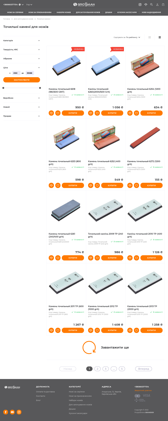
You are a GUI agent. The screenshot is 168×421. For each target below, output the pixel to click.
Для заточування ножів (23, 19)
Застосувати (21, 80)
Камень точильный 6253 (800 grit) (65, 162)
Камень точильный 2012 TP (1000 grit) (103, 307)
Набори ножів (76, 400)
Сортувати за (119, 37)
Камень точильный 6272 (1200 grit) (143, 162)
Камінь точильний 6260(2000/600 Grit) (99, 90)
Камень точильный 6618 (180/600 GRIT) (62, 90)
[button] (51, 113)
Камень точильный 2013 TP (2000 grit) (142, 307)
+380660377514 (142, 387)
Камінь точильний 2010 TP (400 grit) (144, 235)
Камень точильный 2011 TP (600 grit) (66, 307)
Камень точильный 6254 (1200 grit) (143, 90)
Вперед (143, 368)
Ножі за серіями (77, 392)
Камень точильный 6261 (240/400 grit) (62, 235)
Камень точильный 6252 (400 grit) (104, 162)
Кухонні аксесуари (78, 413)
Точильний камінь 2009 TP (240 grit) (105, 235)
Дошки (72, 409)
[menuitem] (45, 392)
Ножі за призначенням (80, 396)
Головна (6, 19)
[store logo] (84, 4)
